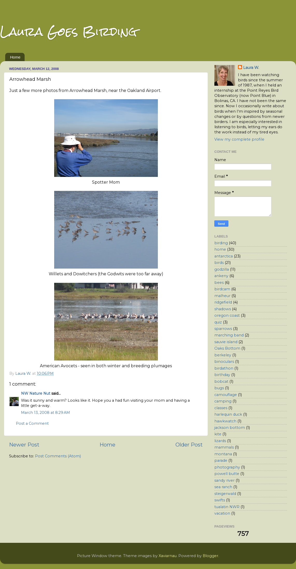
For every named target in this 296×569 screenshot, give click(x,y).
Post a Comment (32, 423)
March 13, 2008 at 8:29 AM (45, 412)
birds (219, 262)
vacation (222, 513)
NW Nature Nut (35, 393)
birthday (222, 374)
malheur (222, 295)
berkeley (222, 355)
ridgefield (223, 302)
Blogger (210, 555)
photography (227, 467)
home (220, 249)
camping (222, 401)
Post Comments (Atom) (58, 456)
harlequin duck (228, 414)
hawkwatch (225, 421)
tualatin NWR (226, 507)
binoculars (224, 361)
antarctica (223, 256)
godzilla (221, 269)
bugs (219, 388)
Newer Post (24, 444)
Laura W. (251, 67)
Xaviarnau (168, 555)
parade (220, 460)
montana (223, 454)
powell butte (226, 473)
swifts (219, 500)
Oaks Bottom (227, 348)
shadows (222, 309)
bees (219, 282)
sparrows (223, 328)
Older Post (189, 444)
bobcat (221, 381)
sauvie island (225, 342)
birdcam (222, 289)
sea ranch (223, 487)
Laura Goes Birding (68, 31)
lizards (220, 440)
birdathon (223, 368)
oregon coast (227, 315)
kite (217, 434)
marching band (229, 335)
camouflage (225, 394)
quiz (218, 322)
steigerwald (225, 493)
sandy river (224, 480)
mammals (224, 447)
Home (15, 57)
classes (220, 408)
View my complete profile (239, 139)
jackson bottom (229, 427)
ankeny (221, 275)
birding (221, 243)
